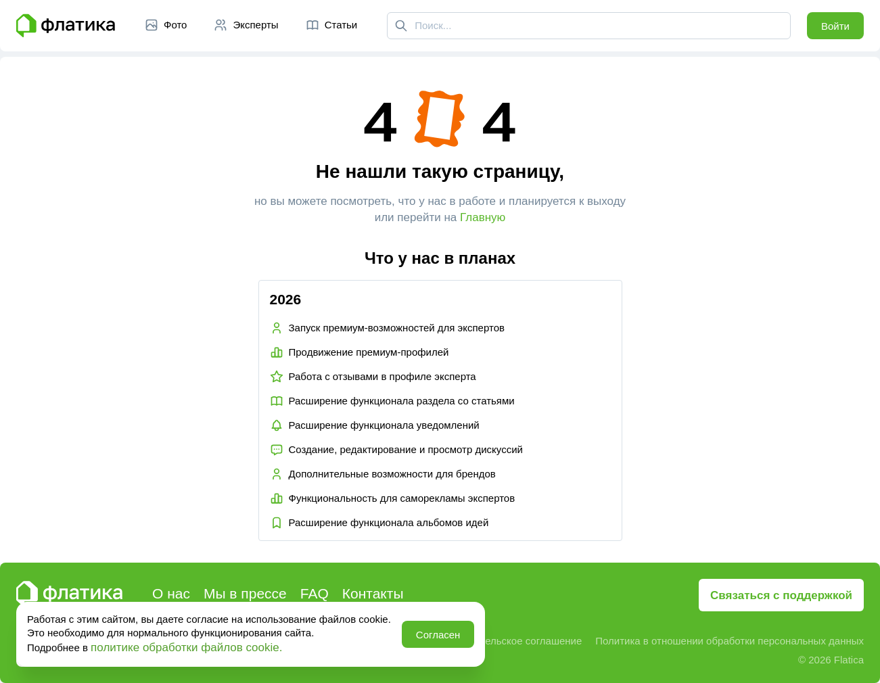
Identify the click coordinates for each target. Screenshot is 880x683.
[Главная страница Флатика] (65, 25)
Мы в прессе (245, 593)
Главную (482, 217)
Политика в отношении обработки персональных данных (729, 640)
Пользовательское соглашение (509, 640)
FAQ (314, 593)
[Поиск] (401, 26)
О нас (171, 593)
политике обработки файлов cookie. (186, 647)
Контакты (373, 593)
